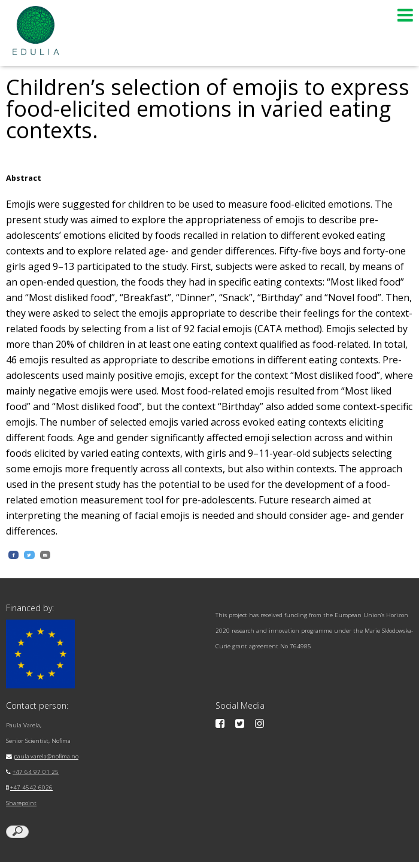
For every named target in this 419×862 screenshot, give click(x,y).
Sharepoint (21, 803)
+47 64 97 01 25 (36, 772)
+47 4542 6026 (31, 787)
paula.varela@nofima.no (46, 756)
